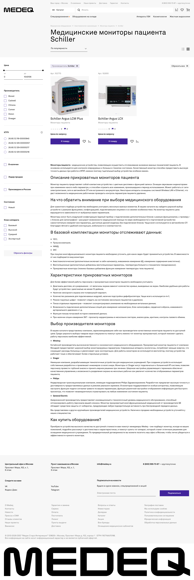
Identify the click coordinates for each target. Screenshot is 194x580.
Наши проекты (90, 3)
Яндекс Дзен (11, 490)
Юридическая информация (157, 519)
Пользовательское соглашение (159, 516)
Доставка (103, 3)
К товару (65, 141)
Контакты (125, 3)
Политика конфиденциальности (159, 512)
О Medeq (9, 505)
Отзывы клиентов (13, 519)
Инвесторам (104, 509)
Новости (9, 512)
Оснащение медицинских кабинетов (115, 526)
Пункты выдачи (58, 523)
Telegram (55, 490)
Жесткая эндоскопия (180, 17)
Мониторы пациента (107, 26)
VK (6, 487)
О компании (76, 3)
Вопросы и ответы (106, 505)
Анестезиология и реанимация (85, 26)
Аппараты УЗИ (143, 17)
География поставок (154, 505)
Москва (59, 3)
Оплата (54, 512)
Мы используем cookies (155, 509)
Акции (101, 519)
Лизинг (54, 519)
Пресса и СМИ (12, 516)
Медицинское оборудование (60, 26)
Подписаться (174, 493)
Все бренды (103, 523)
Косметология (160, 17)
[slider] (4, 70)
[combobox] (68, 49)
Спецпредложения (59, 17)
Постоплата (57, 516)
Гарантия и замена (60, 505)
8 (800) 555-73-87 (169, 3)
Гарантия (114, 3)
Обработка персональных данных (160, 523)
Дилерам (102, 512)
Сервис (55, 509)
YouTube (55, 487)
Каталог (101, 516)
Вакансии (9, 526)
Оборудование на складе (84, 17)
